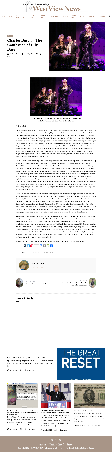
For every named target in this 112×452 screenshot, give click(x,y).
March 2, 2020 (28, 54)
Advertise (43, 444)
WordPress (69, 448)
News (10, 36)
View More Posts (37, 267)
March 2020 (37, 252)
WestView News (13, 54)
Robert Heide (48, 252)
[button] (109, 16)
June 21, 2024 (46, 430)
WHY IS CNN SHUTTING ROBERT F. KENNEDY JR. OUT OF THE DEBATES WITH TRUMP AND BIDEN (55, 411)
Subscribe (52, 444)
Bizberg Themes (88, 448)
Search (69, 444)
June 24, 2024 (13, 370)
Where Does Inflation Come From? (83, 410)
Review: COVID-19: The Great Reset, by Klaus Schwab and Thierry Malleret (27, 358)
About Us (61, 444)
